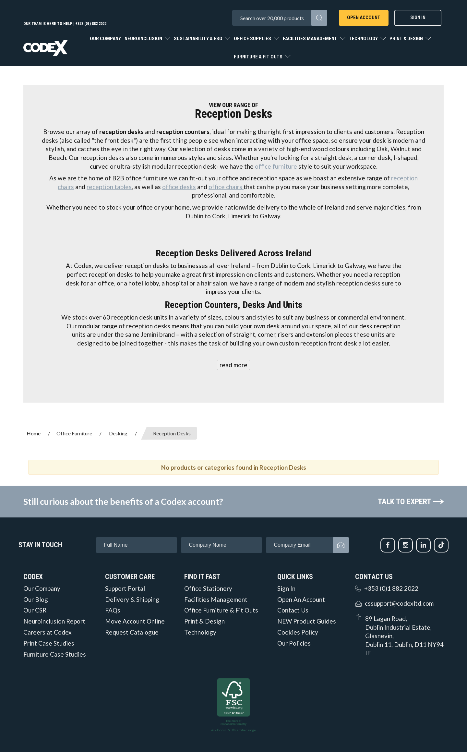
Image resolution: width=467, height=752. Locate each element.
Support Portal (125, 588)
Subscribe (341, 545)
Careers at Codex (47, 632)
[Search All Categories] (279, 18)
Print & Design (406, 39)
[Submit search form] (319, 18)
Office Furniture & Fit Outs (221, 610)
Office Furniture (74, 433)
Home (34, 433)
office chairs (226, 186)
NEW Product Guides (306, 621)
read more (233, 365)
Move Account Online (135, 621)
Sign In (417, 17)
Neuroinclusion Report (54, 621)
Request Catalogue (132, 632)
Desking (118, 433)
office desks (179, 186)
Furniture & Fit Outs (258, 57)
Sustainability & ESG (198, 39)
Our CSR (34, 610)
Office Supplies (253, 39)
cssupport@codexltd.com (399, 603)
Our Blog (35, 599)
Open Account (363, 17)
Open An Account (301, 599)
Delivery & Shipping (132, 599)
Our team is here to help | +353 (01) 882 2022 (64, 23)
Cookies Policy (297, 632)
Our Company (105, 39)
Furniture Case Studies (54, 654)
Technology (364, 39)
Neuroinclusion (144, 39)
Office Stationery (208, 588)
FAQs (112, 610)
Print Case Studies (48, 643)
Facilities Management (310, 39)
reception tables (109, 186)
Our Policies (294, 643)
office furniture (276, 166)
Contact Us (292, 610)
